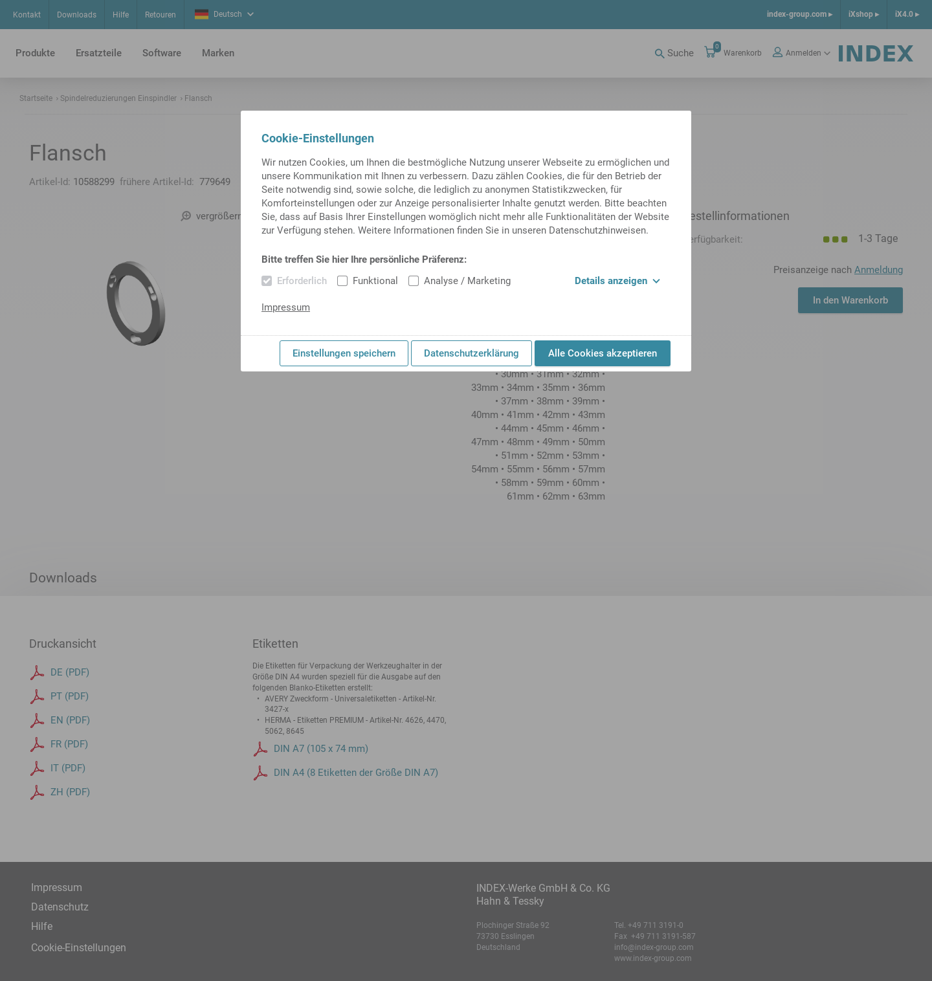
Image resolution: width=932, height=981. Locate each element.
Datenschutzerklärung (471, 353)
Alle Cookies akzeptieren (602, 353)
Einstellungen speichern (344, 353)
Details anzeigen (617, 281)
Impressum (285, 307)
